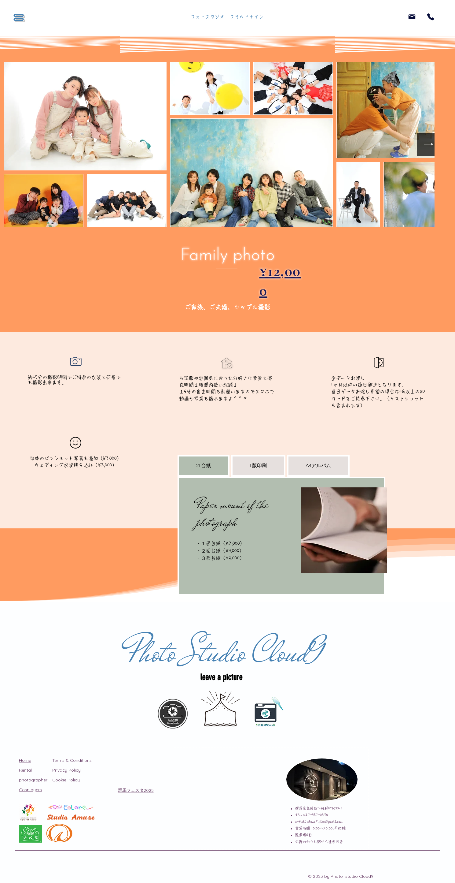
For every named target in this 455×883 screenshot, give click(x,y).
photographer (33, 780)
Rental (25, 770)
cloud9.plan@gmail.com (325, 821)
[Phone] (430, 16)
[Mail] (412, 16)
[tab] (203, 466)
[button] (18, 17)
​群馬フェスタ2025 (136, 790)
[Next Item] (428, 144)
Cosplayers (30, 789)
